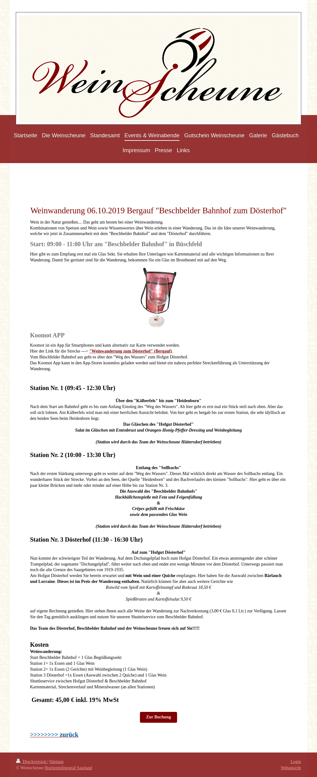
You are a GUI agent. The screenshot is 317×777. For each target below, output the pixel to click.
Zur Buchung (158, 717)
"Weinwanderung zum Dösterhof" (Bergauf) (130, 351)
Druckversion (31, 761)
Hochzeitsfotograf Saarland (68, 768)
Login (296, 761)
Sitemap (57, 761)
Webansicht (291, 768)
